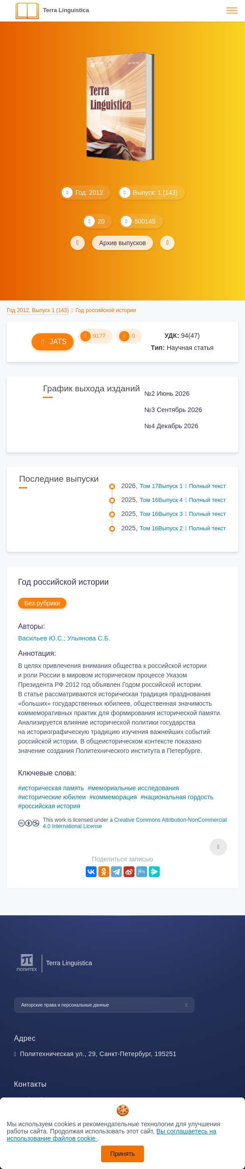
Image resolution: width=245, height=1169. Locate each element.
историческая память (53, 788)
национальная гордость (178, 797)
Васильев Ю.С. (41, 638)
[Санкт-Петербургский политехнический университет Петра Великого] (27, 971)
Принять (122, 1153)
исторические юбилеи (54, 797)
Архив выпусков (122, 242)
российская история (51, 806)
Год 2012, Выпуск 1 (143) (38, 310)
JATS (52, 341)
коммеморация (115, 797)
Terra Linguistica (66, 10)
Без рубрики (42, 603)
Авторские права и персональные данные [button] (65, 1005)
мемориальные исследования (135, 788)
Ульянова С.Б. (88, 638)
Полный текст (205, 486)
